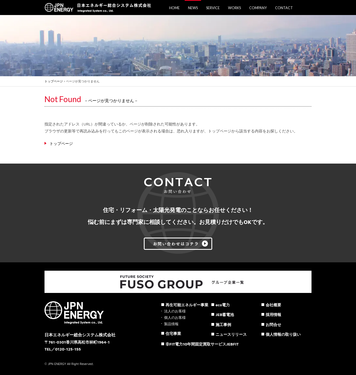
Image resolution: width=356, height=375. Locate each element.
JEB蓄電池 (225, 314)
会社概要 (273, 304)
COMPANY (258, 8)
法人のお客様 (175, 311)
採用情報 (273, 314)
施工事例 (223, 324)
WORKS (234, 8)
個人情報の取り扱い (283, 334)
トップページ (53, 81)
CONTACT (284, 8)
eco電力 (223, 304)
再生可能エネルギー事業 (186, 304)
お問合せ (273, 324)
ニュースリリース (231, 334)
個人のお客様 (175, 317)
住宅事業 (173, 333)
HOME (174, 8)
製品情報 (171, 324)
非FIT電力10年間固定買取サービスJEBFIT (202, 344)
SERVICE (213, 8)
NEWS (193, 8)
